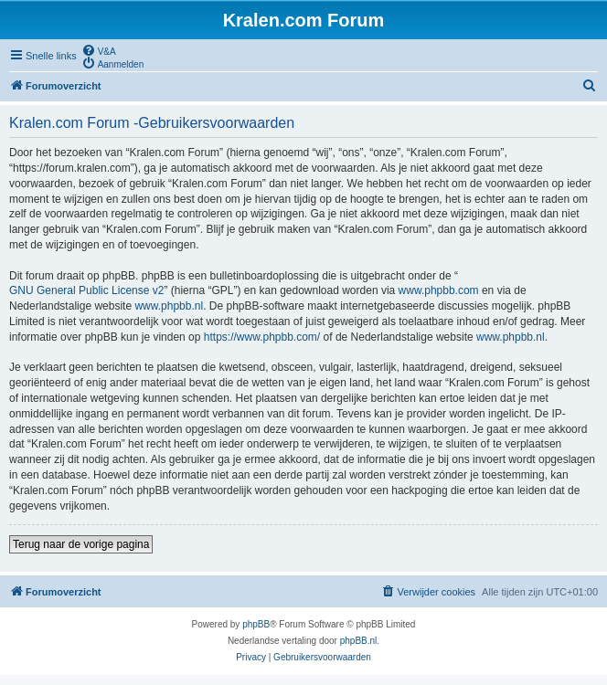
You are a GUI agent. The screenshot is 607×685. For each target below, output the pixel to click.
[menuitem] (98, 50)
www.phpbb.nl (168, 306)
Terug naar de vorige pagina (81, 544)
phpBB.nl (359, 641)
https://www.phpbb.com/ (262, 337)
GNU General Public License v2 (86, 290)
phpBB (256, 624)
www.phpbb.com (439, 290)
